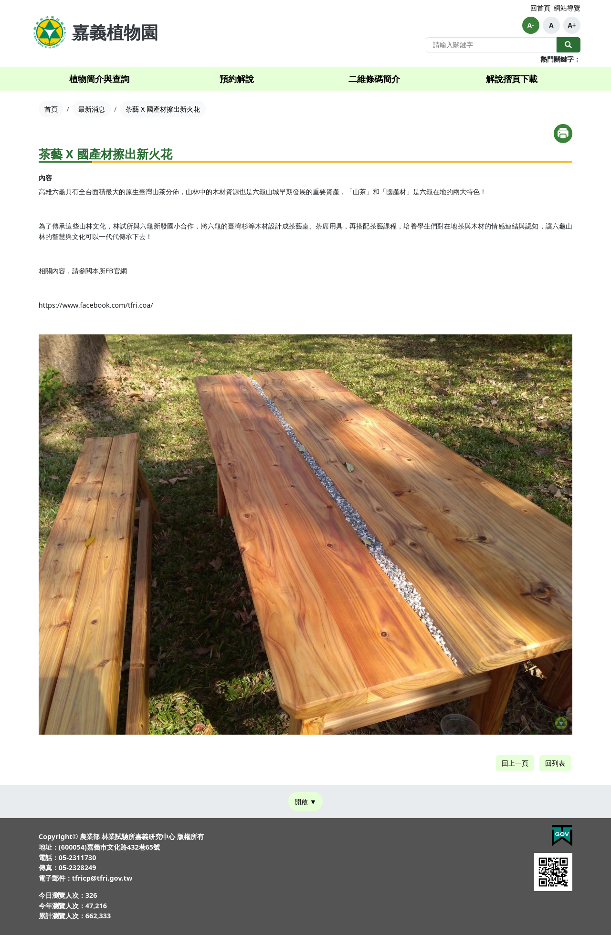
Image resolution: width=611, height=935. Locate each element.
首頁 (51, 109)
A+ (572, 25)
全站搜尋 (568, 44)
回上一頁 (515, 763)
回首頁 (540, 8)
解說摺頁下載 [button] (511, 78)
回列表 (555, 763)
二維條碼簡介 (374, 78)
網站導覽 (567, 8)
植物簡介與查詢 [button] (99, 78)
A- (530, 25)
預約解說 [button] (237, 78)
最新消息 (91, 109)
